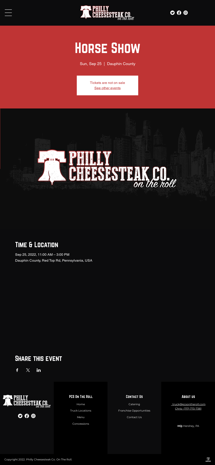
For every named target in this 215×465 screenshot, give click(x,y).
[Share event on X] (28, 370)
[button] (8, 12)
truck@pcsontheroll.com (189, 404)
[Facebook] (179, 13)
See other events (107, 88)
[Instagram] (185, 13)
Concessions (80, 423)
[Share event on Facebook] (17, 370)
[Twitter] (172, 13)
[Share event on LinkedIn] (39, 370)
